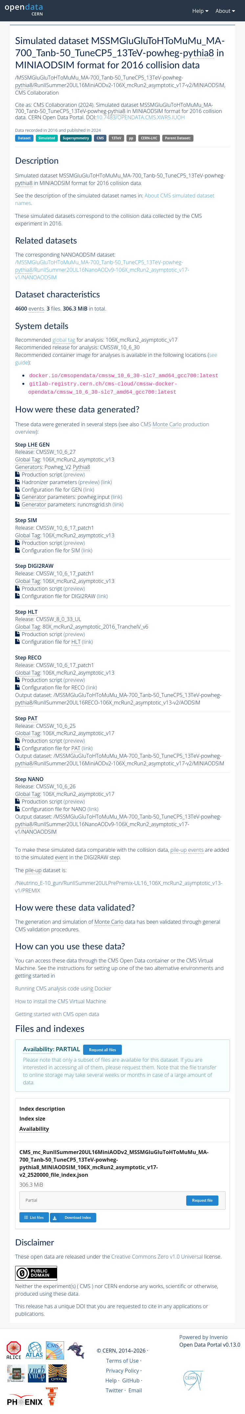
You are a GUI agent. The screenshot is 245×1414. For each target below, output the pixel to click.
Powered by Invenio (203, 1337)
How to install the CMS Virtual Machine (60, 1001)
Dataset (24, 138)
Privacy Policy (122, 1370)
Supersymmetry (76, 138)
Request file (202, 1200)
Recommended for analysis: (59, 340)
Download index (70, 1217)
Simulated (46, 138)
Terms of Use (122, 1360)
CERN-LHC (149, 138)
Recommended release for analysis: (57, 347)
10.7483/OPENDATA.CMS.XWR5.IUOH (140, 117)
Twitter (114, 1390)
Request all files (102, 1050)
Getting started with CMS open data (57, 1014)
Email (135, 1390)
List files (34, 1217)
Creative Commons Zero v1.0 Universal (157, 1256)
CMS (100, 138)
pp (131, 138)
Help (111, 1380)
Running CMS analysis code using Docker (63, 988)
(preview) (74, 474)
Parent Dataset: (177, 138)
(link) (106, 482)
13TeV (117, 138)
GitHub (131, 1380)
